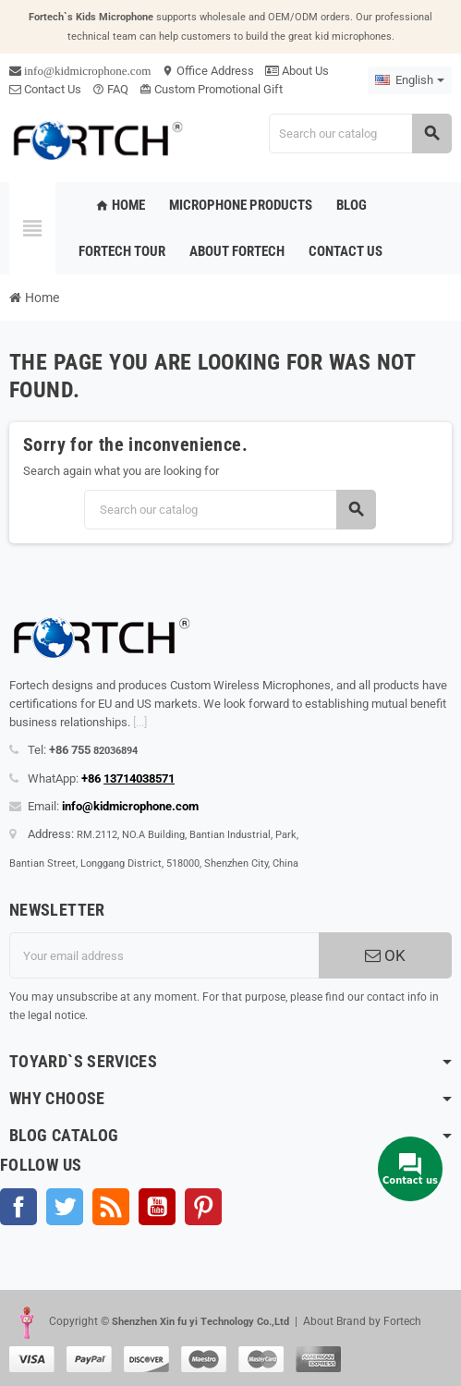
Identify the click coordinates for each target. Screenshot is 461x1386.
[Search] (360, 133)
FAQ (110, 89)
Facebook (18, 1206)
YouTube (157, 1206)
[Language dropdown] (410, 80)
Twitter (64, 1206)
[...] (140, 722)
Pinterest (203, 1206)
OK (385, 955)
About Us (297, 71)
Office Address (208, 71)
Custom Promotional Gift (211, 89)
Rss (110, 1206)
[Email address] (164, 955)
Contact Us (45, 89)
